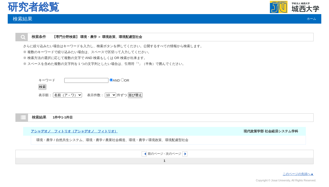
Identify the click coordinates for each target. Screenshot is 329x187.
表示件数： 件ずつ (107, 95)
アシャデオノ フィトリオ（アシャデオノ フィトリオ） (74, 131)
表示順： (61, 95)
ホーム (311, 19)
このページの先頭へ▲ (298, 174)
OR (125, 80)
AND (115, 80)
